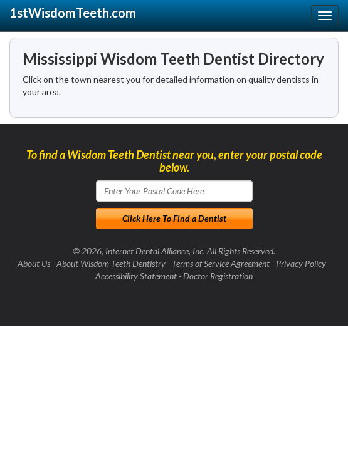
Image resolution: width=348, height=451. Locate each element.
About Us (34, 263)
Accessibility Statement (136, 276)
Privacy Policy (301, 263)
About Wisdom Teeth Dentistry (111, 263)
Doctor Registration (218, 276)
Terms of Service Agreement (221, 263)
